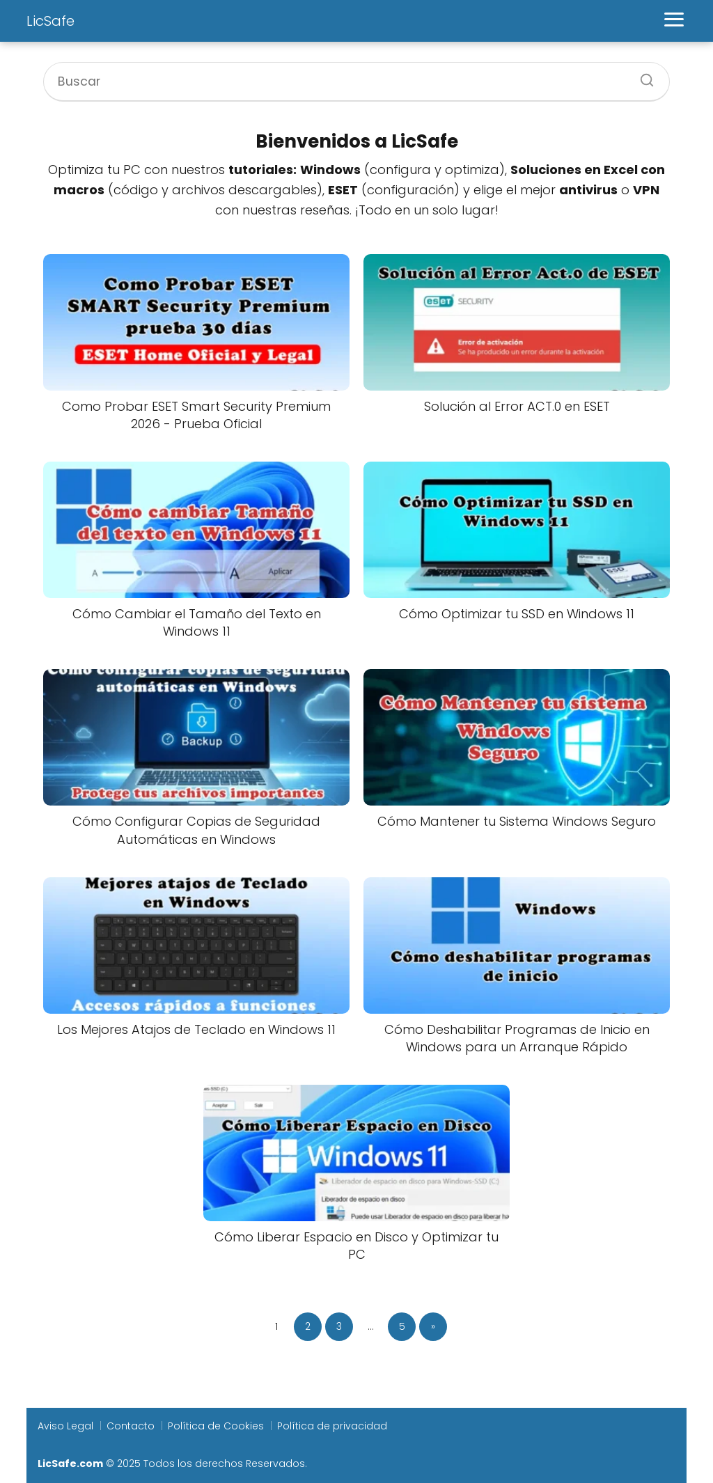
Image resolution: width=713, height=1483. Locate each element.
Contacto (131, 1426)
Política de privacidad (332, 1426)
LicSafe (50, 21)
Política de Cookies (216, 1426)
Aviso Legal (65, 1426)
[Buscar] (642, 76)
